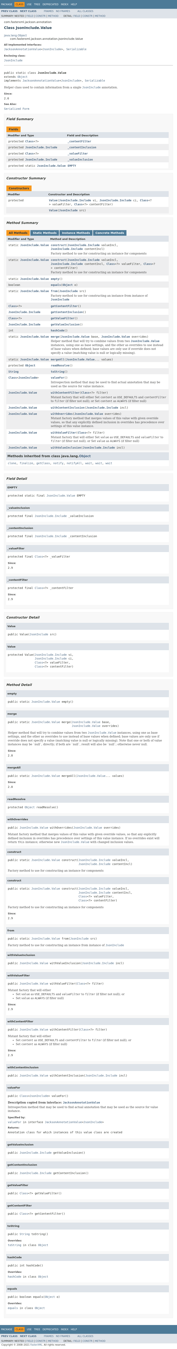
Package (6, 4)
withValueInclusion (66, 447)
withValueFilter (63, 432)
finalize (26, 463)
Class (29, 141)
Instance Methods (76, 232)
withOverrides (62, 413)
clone (12, 463)
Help (74, 4)
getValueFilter (62, 318)
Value (53, 200)
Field (29, 16)
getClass (43, 463)
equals (56, 284)
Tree (37, 4)
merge (55, 336)
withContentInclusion (68, 407)
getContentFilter (64, 306)
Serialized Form (16, 108)
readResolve (60, 365)
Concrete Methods (109, 232)
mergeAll (57, 359)
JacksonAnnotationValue (22, 49)
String (13, 371)
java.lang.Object (15, 35)
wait (88, 463)
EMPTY (72, 165)
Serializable (76, 49)
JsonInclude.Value (51, 165)
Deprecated (51, 4)
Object (22, 76)
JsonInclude (52, 49)
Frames (49, 11)
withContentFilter (65, 392)
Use (29, 4)
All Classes (85, 11)
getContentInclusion (67, 312)
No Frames (63, 11)
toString (57, 371)
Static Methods (45, 232)
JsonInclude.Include (41, 147)
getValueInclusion (65, 324)
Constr (41, 16)
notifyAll (74, 463)
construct (58, 245)
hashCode (57, 330)
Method (53, 16)
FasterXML (36, 1344)
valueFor (57, 377)
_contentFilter (79, 141)
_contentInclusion (82, 147)
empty (55, 278)
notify (58, 463)
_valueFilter (78, 153)
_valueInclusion (80, 159)
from (54, 291)
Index (65, 4)
